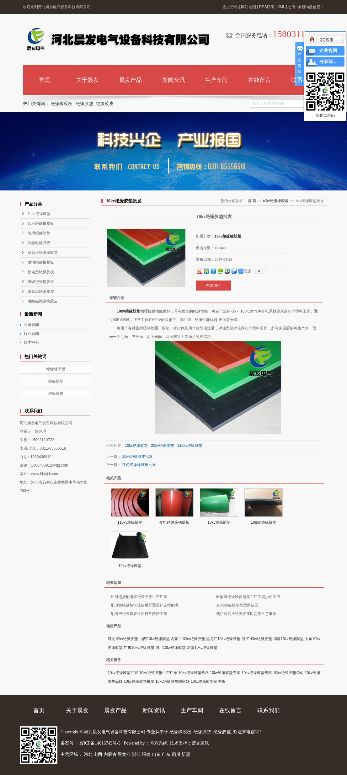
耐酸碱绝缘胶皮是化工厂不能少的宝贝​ (248, 597)
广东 (166, 754)
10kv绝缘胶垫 (128, 311)
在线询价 (213, 285)
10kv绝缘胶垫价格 (193, 673)
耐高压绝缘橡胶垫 (43, 252)
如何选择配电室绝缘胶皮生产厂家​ (139, 597)
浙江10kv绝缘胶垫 (257, 639)
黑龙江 (124, 754)
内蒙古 (110, 754)
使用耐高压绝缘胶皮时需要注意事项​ (246, 614)
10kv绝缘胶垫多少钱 (208, 681)
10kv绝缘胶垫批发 (139, 681)
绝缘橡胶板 (61, 103)
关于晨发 (87, 80)
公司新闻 (31, 325)
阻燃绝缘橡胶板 (41, 282)
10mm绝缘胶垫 (263, 522)
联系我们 (302, 80)
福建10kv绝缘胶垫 (288, 639)
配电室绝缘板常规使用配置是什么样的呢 (145, 605)
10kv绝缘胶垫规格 (257, 673)
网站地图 (248, 7)
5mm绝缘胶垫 (39, 213)
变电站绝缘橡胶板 (174, 522)
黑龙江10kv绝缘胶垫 (223, 639)
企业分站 (230, 7)
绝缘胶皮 (105, 103)
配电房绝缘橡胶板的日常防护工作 (139, 614)
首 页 (252, 201)
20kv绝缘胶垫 (162, 445)
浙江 (136, 754)
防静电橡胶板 (39, 243)
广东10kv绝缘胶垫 (139, 647)
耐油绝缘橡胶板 (41, 262)
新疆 (185, 754)
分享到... (327, 61)
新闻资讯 (173, 80)
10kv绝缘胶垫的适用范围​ (237, 605)
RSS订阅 (267, 7)
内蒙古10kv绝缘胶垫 (188, 639)
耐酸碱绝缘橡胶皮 (43, 301)
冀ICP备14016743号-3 (100, 743)
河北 (88, 754)
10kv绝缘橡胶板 (41, 223)
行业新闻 (31, 333)
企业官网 (328, 50)
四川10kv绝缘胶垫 (170, 647)
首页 (44, 80)
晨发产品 (130, 80)
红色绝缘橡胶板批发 (139, 464)
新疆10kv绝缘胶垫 (202, 647)
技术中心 (31, 342)
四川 (176, 754)
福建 (146, 754)
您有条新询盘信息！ (306, 7)
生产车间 (216, 80)
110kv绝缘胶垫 (189, 445)
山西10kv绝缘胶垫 (154, 639)
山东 (156, 754)
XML (281, 7)
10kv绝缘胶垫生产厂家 (158, 673)
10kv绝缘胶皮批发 (137, 456)
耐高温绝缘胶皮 (41, 291)
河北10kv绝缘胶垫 (123, 639)
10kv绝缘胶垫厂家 (123, 673)
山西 (97, 754)
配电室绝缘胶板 (41, 272)
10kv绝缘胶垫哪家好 (172, 681)
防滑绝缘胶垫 (39, 233)
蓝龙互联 (200, 743)
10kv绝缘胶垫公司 (288, 673)
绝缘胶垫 (84, 103)
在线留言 (259, 80)
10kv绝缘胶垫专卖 (225, 673)
